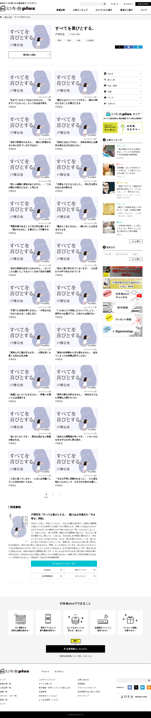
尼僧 (69, 40)
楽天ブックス (80, 570)
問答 (59, 40)
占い (135, 254)
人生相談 (90, 40)
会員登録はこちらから (75, 649)
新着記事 (60, 10)
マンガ (111, 98)
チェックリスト (122, 254)
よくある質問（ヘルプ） (49, 700)
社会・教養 (112, 86)
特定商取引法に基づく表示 (89, 692)
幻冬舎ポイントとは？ (48, 696)
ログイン (128, 4)
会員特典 (42, 692)
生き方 (110, 74)
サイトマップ (83, 696)
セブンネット (80, 576)
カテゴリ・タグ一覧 (8, 696)
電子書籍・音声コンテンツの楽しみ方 (54, 688)
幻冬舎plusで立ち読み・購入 (64, 563)
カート (115, 4)
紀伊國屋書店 (47, 576)
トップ (3, 680)
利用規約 (81, 684)
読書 (110, 92)
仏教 (78, 40)
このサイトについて (47, 680)
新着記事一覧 (5, 684)
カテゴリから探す (103, 10)
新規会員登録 (143, 4)
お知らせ (111, 103)
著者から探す (126, 10)
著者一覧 (3, 700)
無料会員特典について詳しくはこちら (76, 656)
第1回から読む (29, 55)
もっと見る (136, 241)
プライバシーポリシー (87, 688)
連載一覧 (3, 692)
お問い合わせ (83, 680)
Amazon (47, 570)
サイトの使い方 (45, 684)
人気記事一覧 (5, 688)
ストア (144, 10)
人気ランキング (80, 10)
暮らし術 (8, 17)
